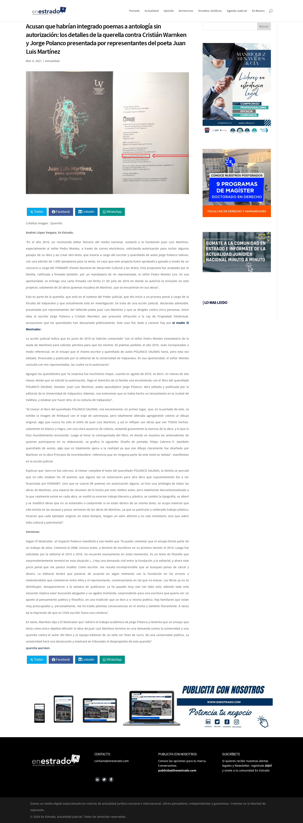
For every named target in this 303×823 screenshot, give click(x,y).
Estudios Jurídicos (210, 11)
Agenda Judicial (237, 11)
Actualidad (152, 11)
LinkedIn (88, 211)
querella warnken (38, 648)
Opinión (169, 11)
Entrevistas (186, 11)
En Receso (258, 11)
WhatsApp (114, 211)
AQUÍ (268, 765)
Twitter (38, 211)
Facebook (63, 211)
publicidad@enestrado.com (177, 770)
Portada (134, 11)
